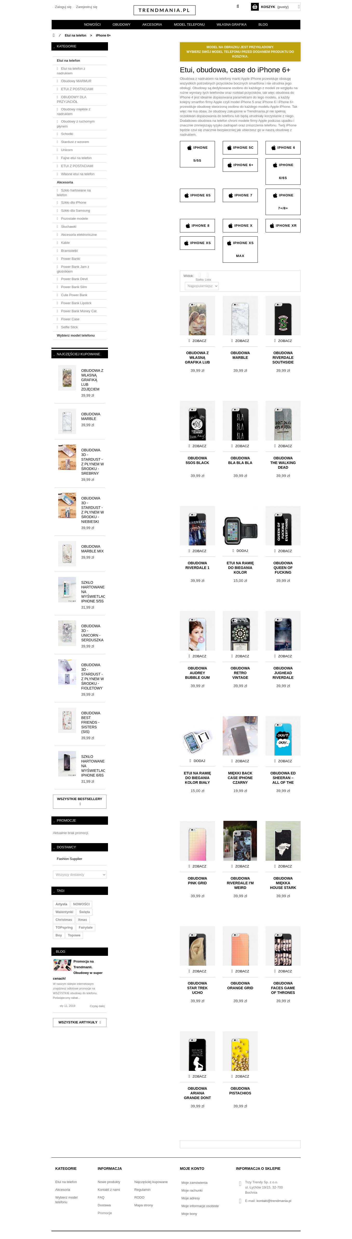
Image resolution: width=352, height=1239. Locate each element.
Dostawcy (66, 847)
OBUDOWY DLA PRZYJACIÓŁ (71, 99)
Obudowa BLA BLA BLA (240, 460)
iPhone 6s (197, 195)
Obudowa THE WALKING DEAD (283, 462)
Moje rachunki (191, 1190)
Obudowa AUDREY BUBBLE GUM (197, 672)
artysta (61, 904)
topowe (74, 935)
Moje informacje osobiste (200, 1206)
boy (59, 935)
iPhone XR (283, 225)
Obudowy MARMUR (76, 81)
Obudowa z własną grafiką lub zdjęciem (92, 379)
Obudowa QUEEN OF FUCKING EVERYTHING (283, 567)
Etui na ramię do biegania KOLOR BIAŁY (197, 777)
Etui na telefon (68, 60)
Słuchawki (68, 227)
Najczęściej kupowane (78, 354)
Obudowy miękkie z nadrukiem (73, 111)
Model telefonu (189, 24)
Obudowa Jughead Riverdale (283, 672)
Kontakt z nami (109, 1190)
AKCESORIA (152, 24)
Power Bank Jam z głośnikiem (73, 269)
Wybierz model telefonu (76, 335)
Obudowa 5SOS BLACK (197, 460)
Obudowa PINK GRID (197, 880)
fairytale (85, 927)
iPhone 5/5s (197, 153)
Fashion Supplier (69, 859)
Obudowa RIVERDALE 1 (197, 565)
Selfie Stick (69, 327)
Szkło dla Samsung (75, 210)
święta (84, 912)
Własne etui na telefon (77, 174)
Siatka (200, 276)
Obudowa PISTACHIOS (240, 1090)
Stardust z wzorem (74, 142)
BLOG (263, 24)
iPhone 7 (240, 195)
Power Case (69, 319)
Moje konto (192, 1168)
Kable (65, 243)
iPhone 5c (240, 147)
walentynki (64, 912)
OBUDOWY (122, 24)
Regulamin (142, 1190)
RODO (139, 1197)
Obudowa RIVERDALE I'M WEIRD (240, 882)
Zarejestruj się (86, 7)
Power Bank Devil (74, 279)
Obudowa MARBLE (240, 355)
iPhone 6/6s (283, 171)
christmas (64, 920)
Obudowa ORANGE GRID (240, 985)
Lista (208, 276)
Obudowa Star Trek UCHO (197, 987)
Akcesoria (65, 182)
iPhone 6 (283, 147)
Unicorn (66, 150)
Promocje (66, 820)
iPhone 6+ (240, 165)
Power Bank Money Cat (78, 311)
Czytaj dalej (97, 1006)
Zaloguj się (62, 7)
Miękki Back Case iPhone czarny (240, 777)
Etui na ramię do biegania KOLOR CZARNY (240, 567)
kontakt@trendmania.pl (273, 1201)
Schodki (66, 134)
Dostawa (104, 1205)
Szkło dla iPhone (73, 202)
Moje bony (189, 1214)
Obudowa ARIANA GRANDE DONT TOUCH (197, 1092)
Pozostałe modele (74, 218)
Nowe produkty (109, 1182)
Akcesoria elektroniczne (78, 235)
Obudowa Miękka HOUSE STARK (283, 882)
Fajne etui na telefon (76, 158)
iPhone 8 (197, 225)
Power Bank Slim (73, 287)
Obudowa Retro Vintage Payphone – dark (240, 672)
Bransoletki (69, 251)
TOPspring (64, 927)
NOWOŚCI (92, 24)
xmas (82, 920)
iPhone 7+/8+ (283, 201)
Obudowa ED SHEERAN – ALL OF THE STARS (283, 777)
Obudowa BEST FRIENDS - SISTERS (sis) (90, 722)
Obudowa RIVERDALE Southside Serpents (283, 357)
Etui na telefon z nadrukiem (71, 71)
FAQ (101, 1197)
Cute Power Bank (73, 295)
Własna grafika (232, 24)
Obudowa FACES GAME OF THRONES (283, 987)
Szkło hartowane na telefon (74, 192)
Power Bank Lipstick (76, 303)
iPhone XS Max (240, 249)
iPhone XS (197, 243)
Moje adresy (190, 1198)
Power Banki (70, 259)
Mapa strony (143, 1205)
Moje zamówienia (194, 1183)
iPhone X (240, 225)
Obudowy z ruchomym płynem (76, 123)
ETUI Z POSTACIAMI (76, 89)
